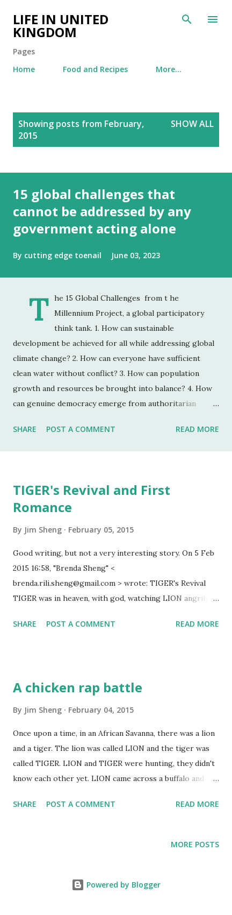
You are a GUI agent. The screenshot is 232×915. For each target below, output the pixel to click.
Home (24, 69)
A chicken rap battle (77, 687)
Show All (192, 124)
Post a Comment (80, 429)
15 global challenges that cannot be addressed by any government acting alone (102, 211)
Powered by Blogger (116, 884)
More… (169, 69)
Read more (197, 429)
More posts (195, 844)
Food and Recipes (95, 69)
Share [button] (25, 429)
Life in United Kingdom (60, 25)
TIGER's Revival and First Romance (91, 498)
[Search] (186, 19)
